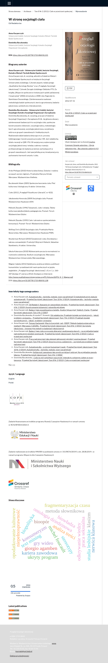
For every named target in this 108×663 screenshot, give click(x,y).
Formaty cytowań (73, 177)
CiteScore (26, 586)
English (12, 378)
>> (14, 365)
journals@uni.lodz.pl (23, 651)
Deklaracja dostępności (19, 656)
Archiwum (27, 11)
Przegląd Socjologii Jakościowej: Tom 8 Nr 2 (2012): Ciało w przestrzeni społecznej (56, 360)
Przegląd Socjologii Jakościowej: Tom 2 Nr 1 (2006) (41, 355)
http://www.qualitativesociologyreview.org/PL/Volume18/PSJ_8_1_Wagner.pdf (41, 277)
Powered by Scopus (23, 596)
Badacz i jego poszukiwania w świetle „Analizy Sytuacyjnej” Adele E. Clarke (59, 310)
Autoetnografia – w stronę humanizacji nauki (47, 347)
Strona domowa (14, 11)
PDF (70, 88)
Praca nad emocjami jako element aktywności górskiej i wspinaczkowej (58, 339)
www (54, 643)
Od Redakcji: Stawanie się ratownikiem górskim (48, 305)
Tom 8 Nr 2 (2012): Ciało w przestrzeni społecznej (53, 11)
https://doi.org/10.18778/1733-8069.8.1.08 (30, 280)
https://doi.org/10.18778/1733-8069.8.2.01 (30, 55)
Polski (11, 382)
